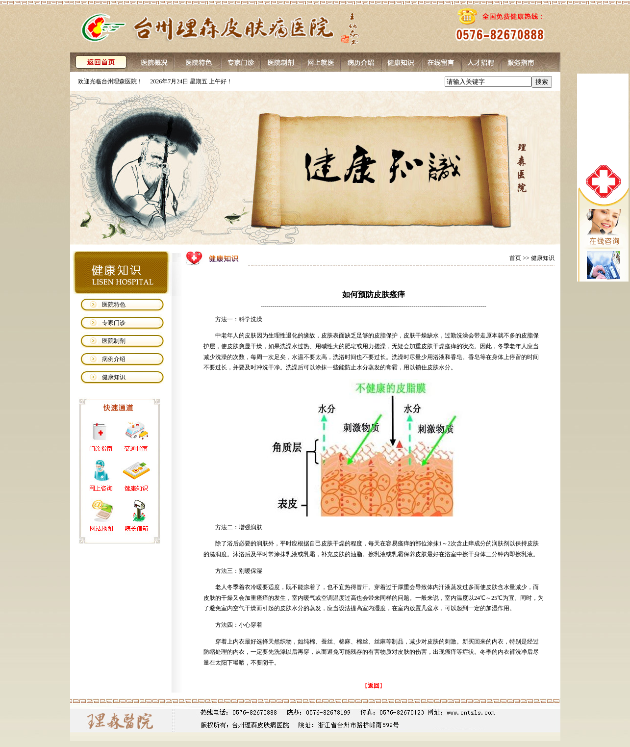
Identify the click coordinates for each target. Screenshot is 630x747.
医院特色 (114, 304)
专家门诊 (114, 322)
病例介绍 (114, 359)
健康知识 (114, 377)
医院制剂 (114, 340)
